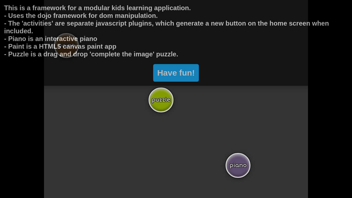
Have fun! (176, 55)
